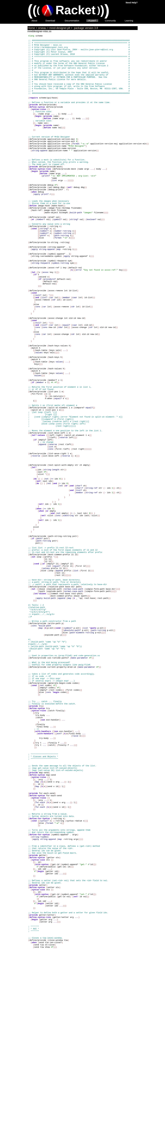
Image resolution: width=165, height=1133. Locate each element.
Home (31, 28)
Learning (129, 20)
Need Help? (131, 2)
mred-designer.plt (59, 28)
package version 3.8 (85, 28)
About (34, 20)
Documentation (72, 20)
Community (110, 20)
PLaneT (92, 20)
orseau (42, 28)
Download (50, 20)
